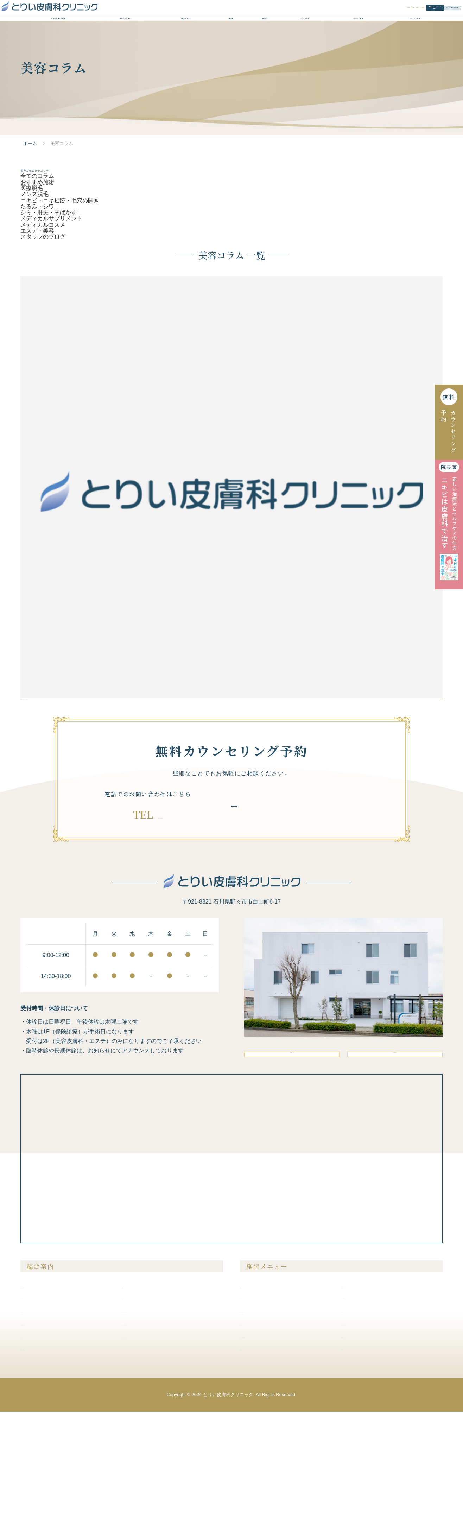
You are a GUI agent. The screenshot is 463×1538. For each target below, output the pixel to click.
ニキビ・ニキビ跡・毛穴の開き (59, 251)
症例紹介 (265, 41)
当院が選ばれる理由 (58, 41)
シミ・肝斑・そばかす (48, 270)
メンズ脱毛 (34, 242)
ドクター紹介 (305, 41)
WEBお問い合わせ (409, 14)
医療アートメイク (264, 1474)
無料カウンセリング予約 (322, 14)
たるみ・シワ (37, 261)
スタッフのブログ (42, 309)
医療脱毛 (31, 232)
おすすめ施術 (37, 223)
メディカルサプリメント (51, 280)
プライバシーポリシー (150, 1462)
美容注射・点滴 (362, 1413)
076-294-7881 (160, 913)
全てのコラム (37, 213)
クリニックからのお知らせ (155, 1438)
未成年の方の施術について (54, 1474)
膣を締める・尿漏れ (367, 1425)
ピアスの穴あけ (362, 1438)
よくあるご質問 (358, 41)
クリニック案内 (415, 41)
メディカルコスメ (42, 289)
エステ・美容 (37, 299)
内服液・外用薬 (362, 1462)
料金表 (231, 41)
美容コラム (138, 1425)
